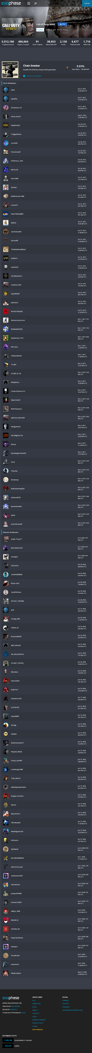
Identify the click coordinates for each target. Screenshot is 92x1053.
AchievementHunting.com (72, 1010)
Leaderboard (51, 30)
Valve (23, 1013)
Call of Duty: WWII (45, 24)
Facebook (66, 1007)
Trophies (40, 30)
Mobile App (36, 1004)
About (34, 1010)
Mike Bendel (15, 1006)
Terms (34, 1026)
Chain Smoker (31, 65)
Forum (65, 30)
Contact (35, 1013)
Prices (59, 30)
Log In (87, 3)
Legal (34, 1017)
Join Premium (37, 1030)
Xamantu (13, 1009)
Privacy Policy (37, 1023)
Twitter (65, 1004)
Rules (34, 1007)
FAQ (33, 1000)
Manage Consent (39, 1020)
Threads (65, 1000)
